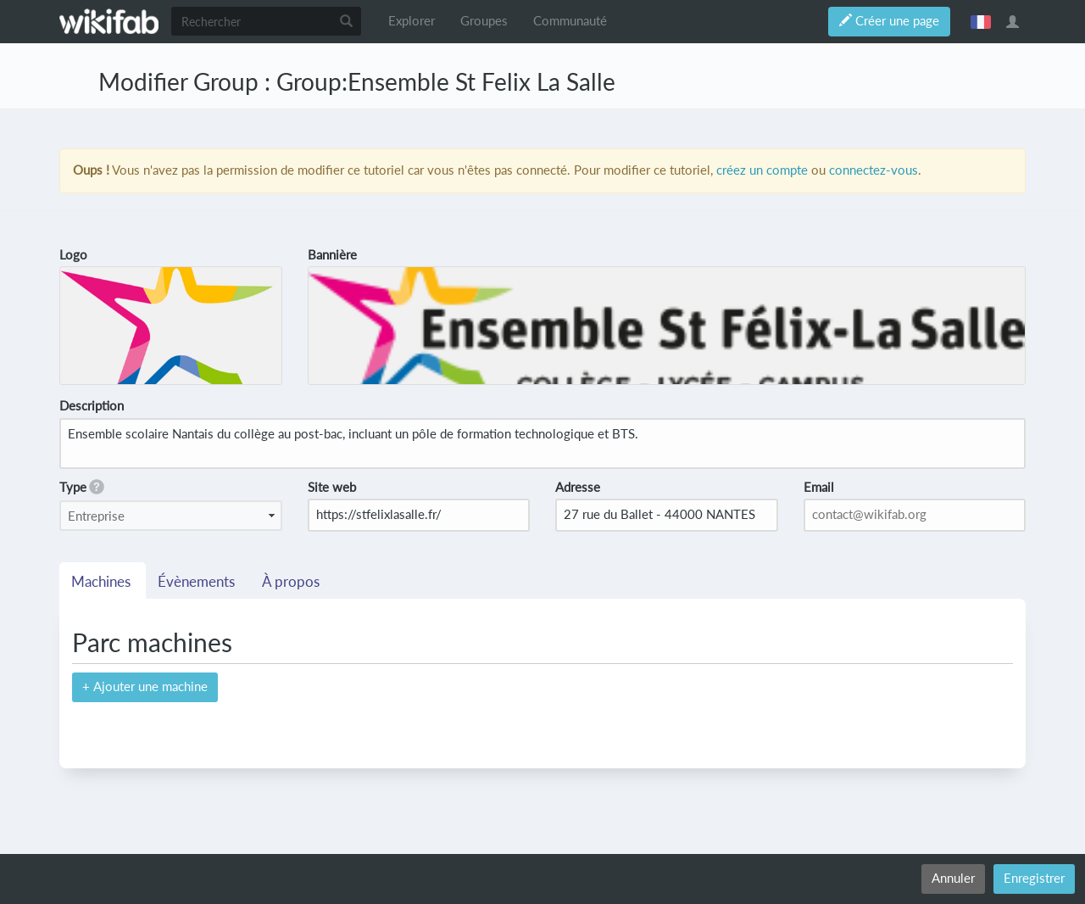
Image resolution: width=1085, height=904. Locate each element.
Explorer (411, 21)
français (981, 21)
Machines (102, 581)
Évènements (198, 581)
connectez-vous (873, 170)
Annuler (953, 878)
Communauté (570, 21)
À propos (292, 581)
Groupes (484, 21)
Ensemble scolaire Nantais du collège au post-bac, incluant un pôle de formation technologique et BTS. (542, 443)
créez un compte (762, 170)
